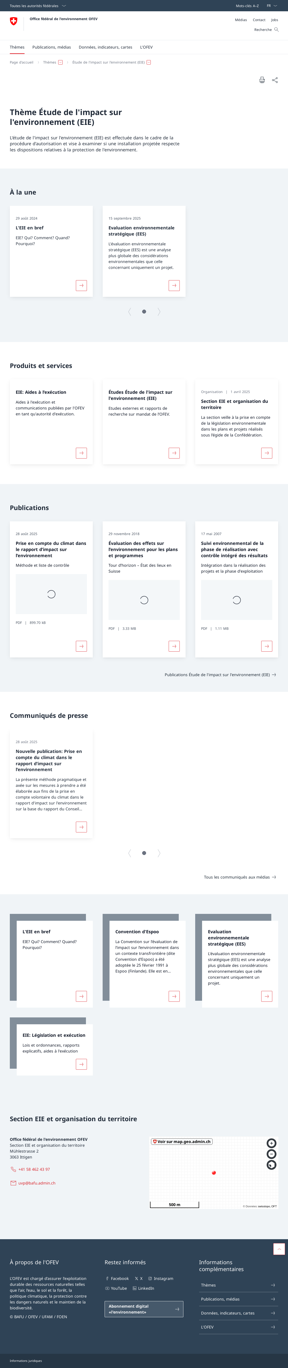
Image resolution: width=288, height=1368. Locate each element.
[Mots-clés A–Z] (246, 5)
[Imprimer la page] (262, 79)
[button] (17, 47)
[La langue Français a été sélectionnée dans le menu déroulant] (270, 5)
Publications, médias (238, 1299)
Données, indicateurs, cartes (238, 1313)
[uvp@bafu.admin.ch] (33, 1183)
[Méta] (256, 19)
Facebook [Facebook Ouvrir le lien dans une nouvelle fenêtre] (117, 1278)
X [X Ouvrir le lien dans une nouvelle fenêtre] (138, 1278)
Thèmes (238, 1285)
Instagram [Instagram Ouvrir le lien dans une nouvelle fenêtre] (160, 1278)
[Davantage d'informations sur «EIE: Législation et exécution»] (81, 1064)
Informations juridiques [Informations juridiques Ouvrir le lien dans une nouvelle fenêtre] (26, 1361)
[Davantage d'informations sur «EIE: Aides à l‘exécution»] (81, 453)
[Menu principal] (140, 47)
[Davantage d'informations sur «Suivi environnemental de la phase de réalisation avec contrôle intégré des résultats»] (266, 646)
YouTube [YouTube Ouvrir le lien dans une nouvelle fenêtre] (116, 1288)
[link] (51, 961)
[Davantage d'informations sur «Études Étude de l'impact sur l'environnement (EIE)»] (174, 453)
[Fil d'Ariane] (142, 62)
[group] (51, 251)
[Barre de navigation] (246, 5)
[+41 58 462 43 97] (31, 1169)
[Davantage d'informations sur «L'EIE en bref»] (81, 285)
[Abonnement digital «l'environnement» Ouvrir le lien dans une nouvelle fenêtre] (144, 1309)
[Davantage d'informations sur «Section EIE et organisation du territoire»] (266, 453)
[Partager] (274, 80)
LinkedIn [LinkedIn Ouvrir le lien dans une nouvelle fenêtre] (143, 1288)
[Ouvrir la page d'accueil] (53, 25)
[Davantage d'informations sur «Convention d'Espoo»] (174, 996)
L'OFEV (238, 1327)
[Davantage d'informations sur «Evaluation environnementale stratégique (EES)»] (174, 285)
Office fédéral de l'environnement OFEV (63, 18)
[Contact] (259, 19)
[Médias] (241, 19)
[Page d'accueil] (21, 62)
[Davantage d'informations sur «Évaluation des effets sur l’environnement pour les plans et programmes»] (174, 646)
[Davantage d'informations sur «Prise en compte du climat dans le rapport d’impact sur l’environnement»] (81, 646)
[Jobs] (274, 19)
